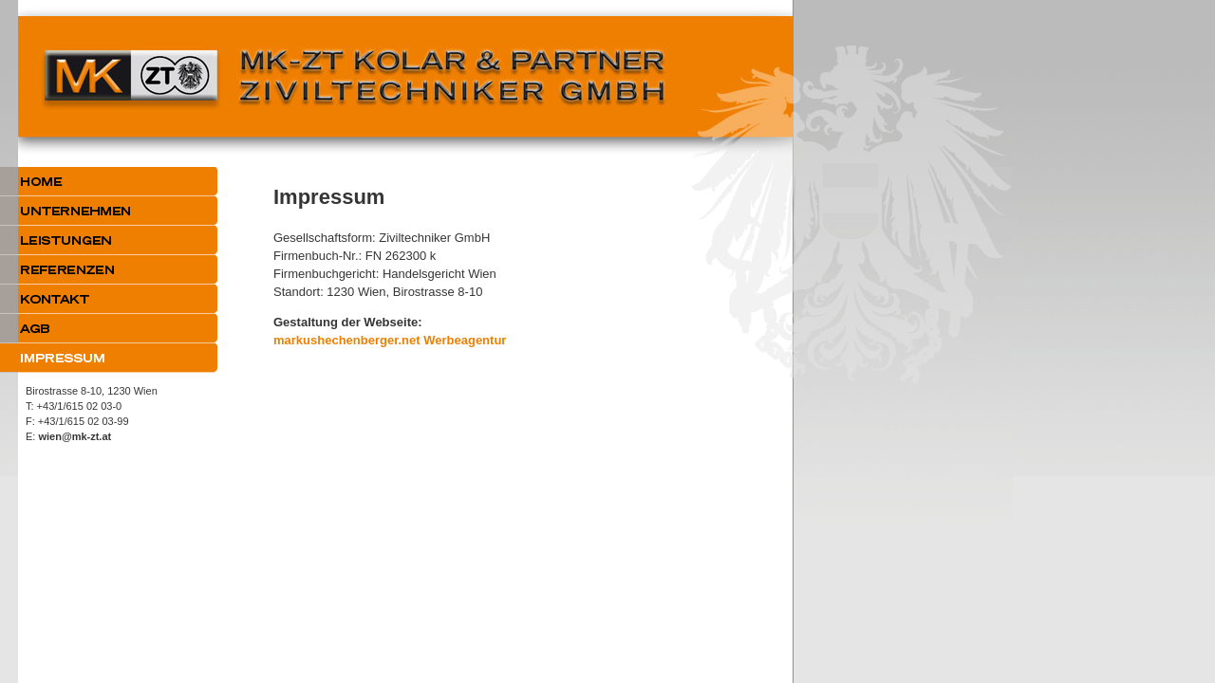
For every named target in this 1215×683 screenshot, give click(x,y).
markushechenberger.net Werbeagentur (389, 340)
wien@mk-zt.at (74, 436)
